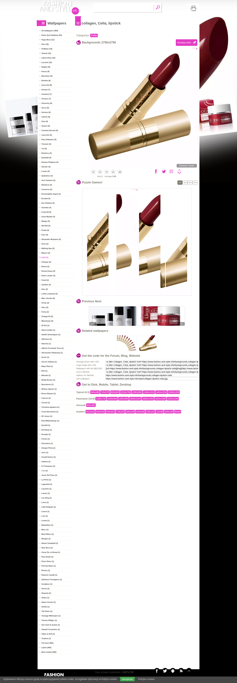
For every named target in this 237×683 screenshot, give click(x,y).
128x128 (150, 411)
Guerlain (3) (46, 207)
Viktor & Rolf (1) (48, 634)
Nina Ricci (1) (47, 548)
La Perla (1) (46, 480)
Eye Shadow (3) (48, 203)
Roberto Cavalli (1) (49, 575)
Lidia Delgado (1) (48, 507)
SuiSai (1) (45, 607)
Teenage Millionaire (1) (51, 616)
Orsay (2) (45, 303)
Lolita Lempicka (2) (49, 294)
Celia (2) (44, 257)
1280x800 (112, 398)
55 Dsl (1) (45, 325)
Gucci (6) (45, 108)
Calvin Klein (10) (48, 58)
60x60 (178, 411)
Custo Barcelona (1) (49, 412)
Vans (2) (44, 307)
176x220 (120, 411)
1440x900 (124, 398)
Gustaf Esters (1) (48, 457)
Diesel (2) (45, 266)
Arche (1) (45, 357)
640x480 (95, 392)
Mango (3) (45, 221)
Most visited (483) (48, 652)
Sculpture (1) (46, 584)
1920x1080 (160, 398)
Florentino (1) (47, 443)
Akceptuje (127, 679)
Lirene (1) (45, 511)
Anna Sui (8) (46, 85)
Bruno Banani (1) (48, 393)
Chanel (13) (46, 53)
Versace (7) (46, 99)
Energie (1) (46, 434)
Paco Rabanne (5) (48, 139)
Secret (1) (45, 589)
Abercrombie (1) (48, 330)
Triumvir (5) (46, 144)
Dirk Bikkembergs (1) (50, 421)
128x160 (140, 411)
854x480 (91, 405)
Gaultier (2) (46, 285)
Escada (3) (45, 198)
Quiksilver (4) (47, 176)
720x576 (105, 392)
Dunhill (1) (45, 425)
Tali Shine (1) (46, 611)
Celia (94, 35)
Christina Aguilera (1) (50, 407)
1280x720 (101, 398)
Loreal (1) (45, 520)
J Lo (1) (44, 471)
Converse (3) (46, 189)
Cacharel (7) (46, 94)
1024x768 (126, 392)
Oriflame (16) (46, 49)
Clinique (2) (46, 262)
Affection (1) (46, 339)
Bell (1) (44, 371)
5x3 (190, 182)
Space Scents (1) (48, 602)
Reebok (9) (46, 80)
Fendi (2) (45, 280)
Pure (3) (44, 235)
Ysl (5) (44, 149)
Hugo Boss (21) (48, 40)
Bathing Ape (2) (48, 248)
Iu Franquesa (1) (48, 466)
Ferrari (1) (45, 439)
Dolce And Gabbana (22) (51, 35)
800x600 (115, 392)
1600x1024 (135, 398)
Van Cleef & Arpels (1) (50, 625)
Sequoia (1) (46, 593)
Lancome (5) (46, 135)
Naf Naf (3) (45, 226)
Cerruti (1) (45, 403)
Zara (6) (44, 121)
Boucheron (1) (47, 384)
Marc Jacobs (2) (48, 298)
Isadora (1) (46, 462)
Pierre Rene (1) (47, 561)
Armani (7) (45, 90)
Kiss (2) (44, 289)
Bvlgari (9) (45, 67)
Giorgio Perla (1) (48, 448)
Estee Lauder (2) (48, 276)
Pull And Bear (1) (48, 566)
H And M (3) (46, 212)
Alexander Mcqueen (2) (51, 239)
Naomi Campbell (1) (49, 543)
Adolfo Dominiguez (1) (50, 335)
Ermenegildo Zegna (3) (51, 194)
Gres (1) (44, 452)
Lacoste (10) (46, 62)
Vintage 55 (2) (47, 316)
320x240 (100, 411)
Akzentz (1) (46, 344)
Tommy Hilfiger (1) (49, 620)
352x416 (90, 411)
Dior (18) (45, 44)
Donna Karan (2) (48, 271)
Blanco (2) (45, 253)
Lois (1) (44, 516)
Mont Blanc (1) (47, 534)
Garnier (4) (46, 167)
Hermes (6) (46, 112)
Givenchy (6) (46, 103)
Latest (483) (46, 647)
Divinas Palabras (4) (49, 162)
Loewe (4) (45, 171)
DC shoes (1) (46, 416)
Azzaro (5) (45, 126)
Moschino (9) (46, 76)
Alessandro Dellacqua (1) (52, 353)
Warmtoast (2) (47, 321)
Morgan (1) (46, 539)
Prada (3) (45, 230)
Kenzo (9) (45, 71)
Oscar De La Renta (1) (50, 552)
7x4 (195, 182)
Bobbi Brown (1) (48, 380)
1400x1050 (161, 392)
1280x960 (137, 392)
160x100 (130, 411)
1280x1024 (148, 392)
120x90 (159, 411)
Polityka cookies (146, 679)
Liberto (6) (45, 117)
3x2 (184, 182)
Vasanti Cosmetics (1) (50, 629)
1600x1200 (173, 392)
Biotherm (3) (46, 185)
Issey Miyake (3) (48, 217)
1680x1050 (147, 398)
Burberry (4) (46, 153)
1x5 (179, 182)
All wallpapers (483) (49, 31)
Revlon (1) (45, 570)
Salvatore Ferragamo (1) (51, 579)
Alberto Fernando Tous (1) (52, 348)
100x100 (168, 411)
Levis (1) (45, 502)
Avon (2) (45, 244)
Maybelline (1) (47, 525)
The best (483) (47, 643)
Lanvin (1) (45, 493)
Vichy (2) (45, 312)
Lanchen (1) (46, 489)
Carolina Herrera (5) (49, 130)
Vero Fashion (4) (48, 180)
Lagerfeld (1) (46, 484)
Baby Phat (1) (47, 366)
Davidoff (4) (46, 158)
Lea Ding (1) (46, 498)
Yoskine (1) (46, 638)
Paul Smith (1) (47, 557)
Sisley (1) (45, 598)
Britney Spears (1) (49, 389)
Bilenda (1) (46, 375)
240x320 (110, 411)
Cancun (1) (46, 398)
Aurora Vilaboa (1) (49, 362)
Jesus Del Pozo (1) (49, 475)
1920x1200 (172, 398)
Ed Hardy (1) (46, 430)
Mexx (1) (45, 530)
